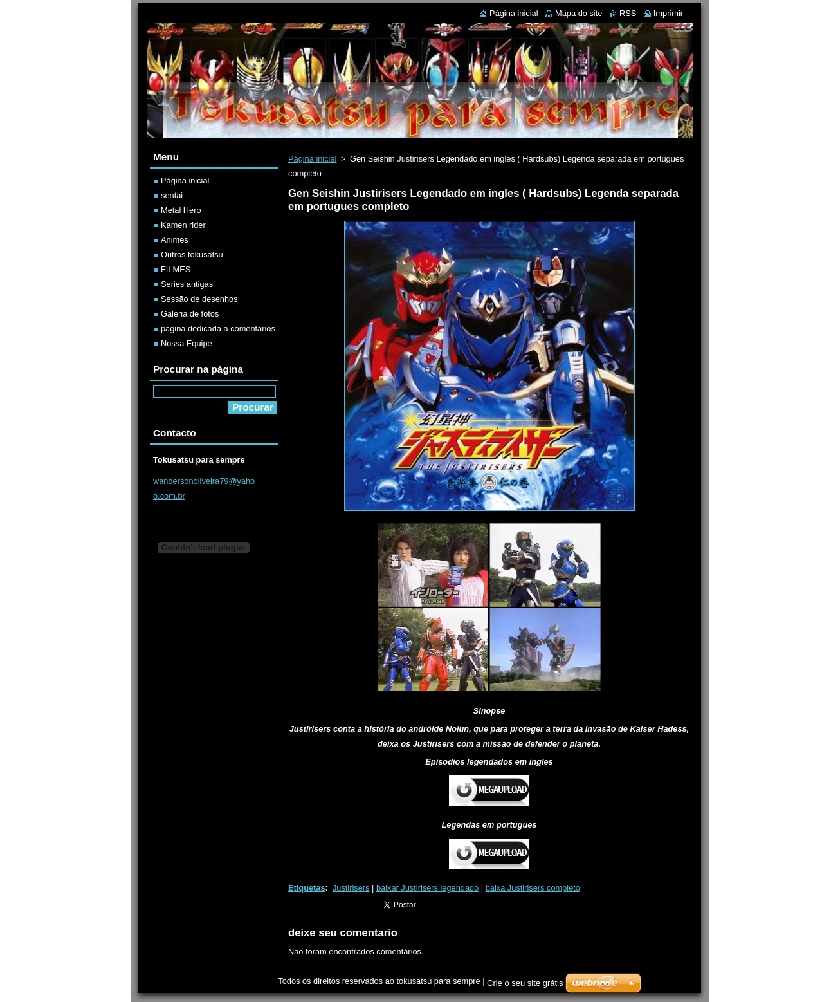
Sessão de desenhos (199, 299)
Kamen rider (183, 225)
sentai (172, 195)
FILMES (175, 269)
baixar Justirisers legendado (427, 888)
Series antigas (187, 284)
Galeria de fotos (190, 314)
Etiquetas (306, 888)
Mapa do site (578, 13)
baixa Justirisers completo (533, 888)
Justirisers (351, 888)
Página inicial (312, 158)
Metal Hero (181, 210)
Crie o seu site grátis (525, 983)
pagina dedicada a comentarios (218, 328)
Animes (174, 240)
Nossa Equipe (186, 343)
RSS (627, 13)
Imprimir (668, 13)
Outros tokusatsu (192, 254)
